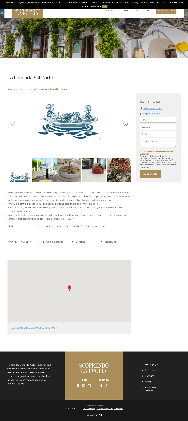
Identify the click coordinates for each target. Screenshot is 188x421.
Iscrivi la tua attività (166, 11)
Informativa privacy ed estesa (110, 408)
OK (105, 6)
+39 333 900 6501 (152, 108)
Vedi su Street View (46, 327)
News (136, 11)
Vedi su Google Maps (23, 327)
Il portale (124, 11)
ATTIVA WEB (97, 415)
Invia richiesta (150, 173)
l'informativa (164, 158)
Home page (109, 11)
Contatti (147, 11)
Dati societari (89, 408)
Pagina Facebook (152, 113)
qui (99, 6)
